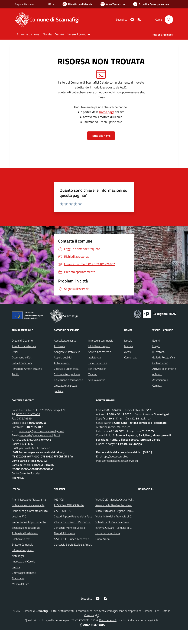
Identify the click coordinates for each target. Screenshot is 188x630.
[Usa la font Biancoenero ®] (77, 4)
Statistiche (18, 578)
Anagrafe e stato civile (67, 352)
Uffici (15, 352)
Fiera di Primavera (64, 533)
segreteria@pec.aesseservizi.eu (120, 461)
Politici (15, 374)
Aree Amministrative (24, 346)
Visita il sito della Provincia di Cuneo (116, 516)
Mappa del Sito (20, 584)
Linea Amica (102, 539)
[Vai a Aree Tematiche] (112, 4)
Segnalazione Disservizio (26, 528)
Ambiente (59, 346)
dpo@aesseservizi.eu (116, 456)
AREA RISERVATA (92, 624)
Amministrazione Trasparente (29, 499)
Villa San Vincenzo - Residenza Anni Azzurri (79, 522)
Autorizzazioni (62, 363)
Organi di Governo (22, 340)
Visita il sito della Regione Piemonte (116, 511)
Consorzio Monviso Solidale (70, 528)
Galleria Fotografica (163, 357)
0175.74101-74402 (28, 414)
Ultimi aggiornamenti (24, 573)
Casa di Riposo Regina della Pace (73, 516)
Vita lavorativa (96, 380)
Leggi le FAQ (19, 516)
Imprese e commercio (100, 340)
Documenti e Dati (22, 357)
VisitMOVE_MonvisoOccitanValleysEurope (120, 499)
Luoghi (156, 346)
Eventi (156, 340)
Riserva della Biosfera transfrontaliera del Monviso (124, 505)
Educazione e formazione (68, 380)
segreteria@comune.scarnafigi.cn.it (40, 435)
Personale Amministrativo (27, 369)
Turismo (92, 374)
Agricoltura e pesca (65, 340)
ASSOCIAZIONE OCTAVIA (69, 505)
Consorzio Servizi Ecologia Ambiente (75, 544)
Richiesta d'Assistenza (25, 533)
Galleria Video (160, 363)
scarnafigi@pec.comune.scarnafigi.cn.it (41, 431)
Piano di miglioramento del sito (30, 511)
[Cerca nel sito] (169, 19)
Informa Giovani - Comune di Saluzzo (116, 528)
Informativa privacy (23, 550)
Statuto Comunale (22, 544)
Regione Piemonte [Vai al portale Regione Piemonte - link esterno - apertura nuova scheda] (24, 4)
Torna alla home (101, 135)
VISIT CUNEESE (63, 511)
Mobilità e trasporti (99, 346)
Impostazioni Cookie (23, 561)
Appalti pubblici (63, 357)
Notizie (128, 340)
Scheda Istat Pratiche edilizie (112, 522)
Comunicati (130, 357)
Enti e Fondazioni (22, 363)
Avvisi (127, 352)
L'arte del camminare (107, 533)
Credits (16, 567)
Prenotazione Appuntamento (29, 522)
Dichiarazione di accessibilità (28, 505)
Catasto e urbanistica (66, 369)
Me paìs (128, 346)
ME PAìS (59, 499)
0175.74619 (24, 418)
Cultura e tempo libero (67, 374)
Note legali (18, 556)
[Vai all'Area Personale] (151, 4)
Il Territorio (158, 352)
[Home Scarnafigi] (49, 19)
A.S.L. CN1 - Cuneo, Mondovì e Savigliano (78, 539)
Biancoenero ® (107, 620)
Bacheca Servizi (21, 539)
